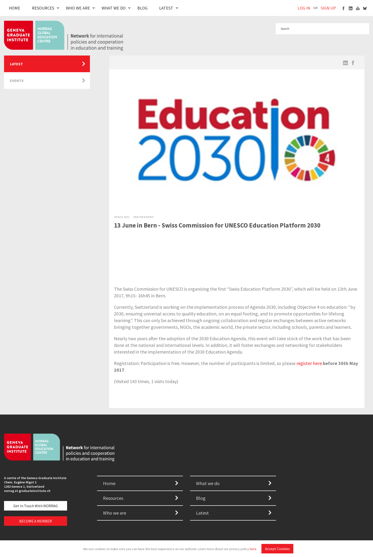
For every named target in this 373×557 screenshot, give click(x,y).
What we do (208, 483)
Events (17, 80)
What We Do (114, 8)
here (253, 549)
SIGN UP (328, 8)
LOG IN (304, 8)
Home (14, 8)
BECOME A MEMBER (35, 521)
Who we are (114, 513)
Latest (166, 8)
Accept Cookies (277, 548)
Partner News (143, 217)
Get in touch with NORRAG (35, 505)
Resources (43, 8)
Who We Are (78, 8)
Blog (142, 8)
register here (309, 363)
